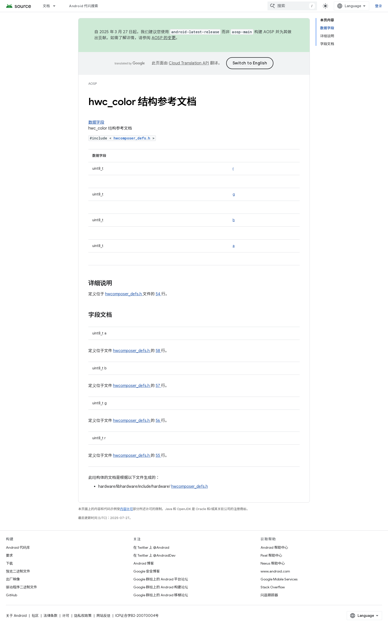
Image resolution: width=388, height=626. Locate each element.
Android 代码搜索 (83, 6)
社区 (35, 616)
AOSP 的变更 (164, 37)
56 (158, 420)
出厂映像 (13, 579)
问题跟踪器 (269, 595)
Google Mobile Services (279, 579)
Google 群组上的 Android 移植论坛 (160, 595)
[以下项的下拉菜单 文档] (56, 6)
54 (158, 294)
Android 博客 (143, 563)
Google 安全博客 (146, 571)
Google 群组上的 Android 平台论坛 (160, 579)
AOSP (92, 84)
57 (158, 385)
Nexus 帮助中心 (273, 563)
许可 (65, 616)
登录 (378, 6)
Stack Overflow (273, 587)
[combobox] (292, 5)
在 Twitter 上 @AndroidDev (154, 555)
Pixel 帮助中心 (271, 555)
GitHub (11, 595)
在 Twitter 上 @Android (151, 547)
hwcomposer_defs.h (133, 138)
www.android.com (275, 571)
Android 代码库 (18, 547)
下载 (9, 563)
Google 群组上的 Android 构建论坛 (160, 587)
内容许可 (126, 509)
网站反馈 (103, 616)
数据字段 (96, 122)
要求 (9, 555)
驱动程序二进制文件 (21, 587)
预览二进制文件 (18, 571)
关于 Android (16, 616)
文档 (46, 6)
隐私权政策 (83, 616)
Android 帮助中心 (274, 547)
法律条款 (50, 616)
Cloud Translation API (189, 63)
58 (158, 350)
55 (158, 455)
